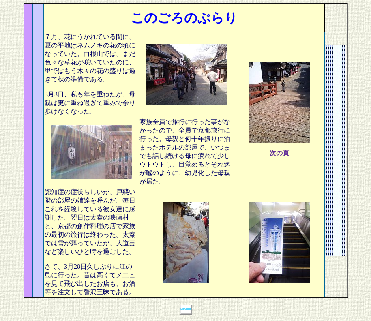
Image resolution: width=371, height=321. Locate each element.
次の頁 (279, 153)
